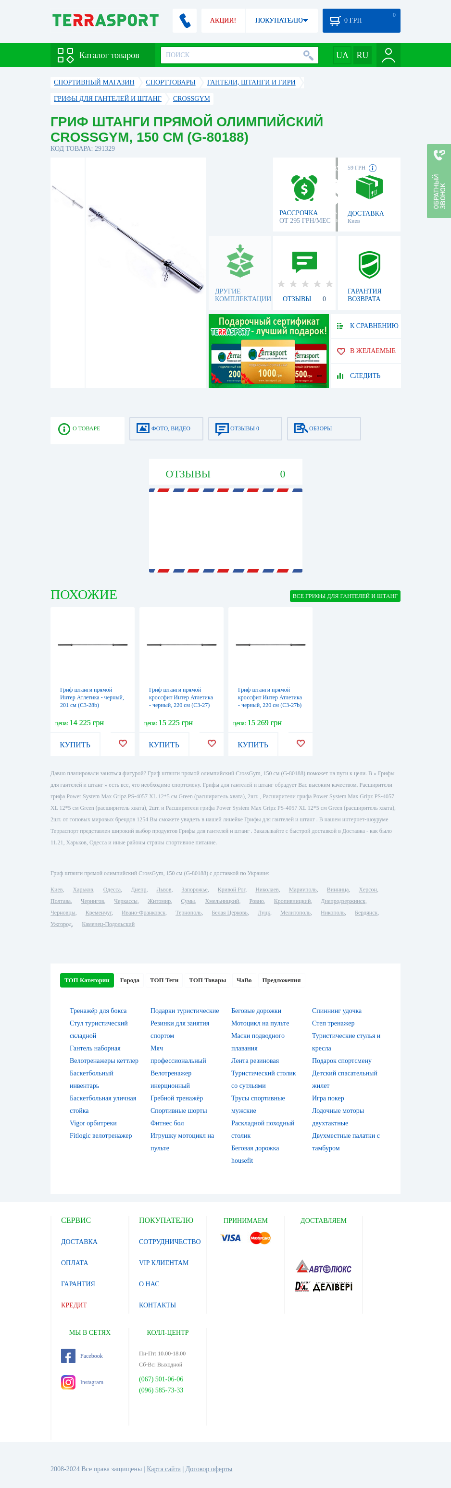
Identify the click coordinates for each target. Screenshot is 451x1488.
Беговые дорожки (256, 1010)
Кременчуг (99, 912)
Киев (56, 889)
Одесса (112, 889)
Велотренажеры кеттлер (104, 1060)
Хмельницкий (222, 901)
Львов (164, 889)
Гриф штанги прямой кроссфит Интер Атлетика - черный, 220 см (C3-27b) (270, 697)
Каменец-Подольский (108, 924)
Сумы (188, 901)
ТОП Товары (207, 980)
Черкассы (126, 901)
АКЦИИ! (223, 20)
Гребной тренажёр (176, 1098)
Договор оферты (209, 1469)
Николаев (266, 889)
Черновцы (62, 912)
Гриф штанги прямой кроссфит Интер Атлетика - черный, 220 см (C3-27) (181, 697)
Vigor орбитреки (93, 1123)
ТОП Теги (164, 980)
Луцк (264, 912)
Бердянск (366, 912)
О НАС (149, 1284)
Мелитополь (295, 912)
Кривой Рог (231, 889)
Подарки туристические (184, 1010)
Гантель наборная (95, 1048)
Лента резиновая (255, 1060)
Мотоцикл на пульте (260, 1023)
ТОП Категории (87, 980)
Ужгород (61, 924)
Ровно (256, 901)
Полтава (60, 901)
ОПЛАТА (74, 1263)
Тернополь (188, 912)
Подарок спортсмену (342, 1060)
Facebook (82, 1356)
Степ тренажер (333, 1023)
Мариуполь (303, 889)
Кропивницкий (292, 901)
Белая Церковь (229, 912)
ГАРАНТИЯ (78, 1284)
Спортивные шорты (178, 1110)
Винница (338, 889)
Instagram (82, 1382)
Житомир (159, 901)
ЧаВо (244, 980)
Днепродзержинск (343, 901)
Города (129, 980)
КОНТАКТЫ (157, 1305)
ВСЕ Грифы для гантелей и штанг (345, 596)
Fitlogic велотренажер (101, 1135)
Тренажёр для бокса (98, 1010)
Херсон (368, 889)
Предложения (282, 980)
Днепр (138, 889)
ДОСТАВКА (79, 1241)
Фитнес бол (167, 1123)
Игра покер (328, 1098)
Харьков (83, 889)
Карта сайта (164, 1469)
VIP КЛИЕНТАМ (164, 1263)
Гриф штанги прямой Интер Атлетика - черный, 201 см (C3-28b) (92, 697)
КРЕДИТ (74, 1305)
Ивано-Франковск (143, 912)
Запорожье (194, 889)
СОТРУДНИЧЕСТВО (170, 1241)
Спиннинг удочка (337, 1010)
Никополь (333, 912)
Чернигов (92, 901)
